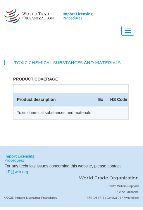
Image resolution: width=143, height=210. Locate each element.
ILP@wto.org (16, 171)
